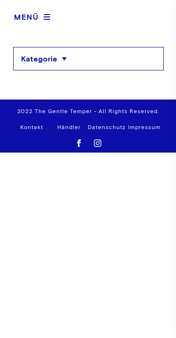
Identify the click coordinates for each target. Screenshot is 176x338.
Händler (69, 128)
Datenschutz (107, 128)
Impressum (144, 128)
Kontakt (31, 128)
